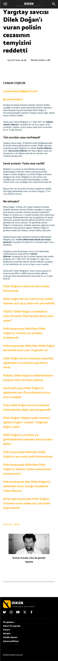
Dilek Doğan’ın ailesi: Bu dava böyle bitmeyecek (26, 288)
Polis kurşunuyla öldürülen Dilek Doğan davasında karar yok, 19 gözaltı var (29, 348)
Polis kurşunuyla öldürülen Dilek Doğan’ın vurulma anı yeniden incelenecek (24, 333)
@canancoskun (13, 99)
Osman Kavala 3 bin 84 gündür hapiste (29, 560)
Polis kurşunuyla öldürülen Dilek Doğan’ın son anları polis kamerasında (28, 454)
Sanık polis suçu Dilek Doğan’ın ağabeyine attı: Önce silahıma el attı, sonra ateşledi (27, 393)
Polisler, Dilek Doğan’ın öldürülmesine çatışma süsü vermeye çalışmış (28, 377)
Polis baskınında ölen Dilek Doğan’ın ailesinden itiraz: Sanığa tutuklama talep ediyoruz (27, 486)
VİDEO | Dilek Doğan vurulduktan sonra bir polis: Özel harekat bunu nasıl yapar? (28, 316)
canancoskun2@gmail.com (20, 91)
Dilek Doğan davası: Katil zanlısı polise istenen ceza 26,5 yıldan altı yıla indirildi (29, 301)
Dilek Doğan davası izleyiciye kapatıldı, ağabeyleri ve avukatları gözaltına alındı (28, 363)
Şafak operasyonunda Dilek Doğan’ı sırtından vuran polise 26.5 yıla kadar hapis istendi (27, 503)
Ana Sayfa (7, 524)
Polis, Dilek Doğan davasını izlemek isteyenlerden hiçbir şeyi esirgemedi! (27, 407)
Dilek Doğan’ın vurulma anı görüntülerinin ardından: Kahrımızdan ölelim (28, 439)
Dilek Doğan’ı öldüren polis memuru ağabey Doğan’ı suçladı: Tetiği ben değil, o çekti (26, 422)
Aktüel (17, 524)
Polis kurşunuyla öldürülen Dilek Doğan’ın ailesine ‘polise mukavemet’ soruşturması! (27, 469)
